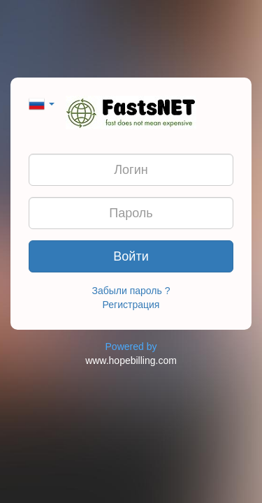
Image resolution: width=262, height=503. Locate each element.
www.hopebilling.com (131, 360)
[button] (41, 102)
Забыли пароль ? (131, 290)
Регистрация (131, 304)
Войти (130, 256)
